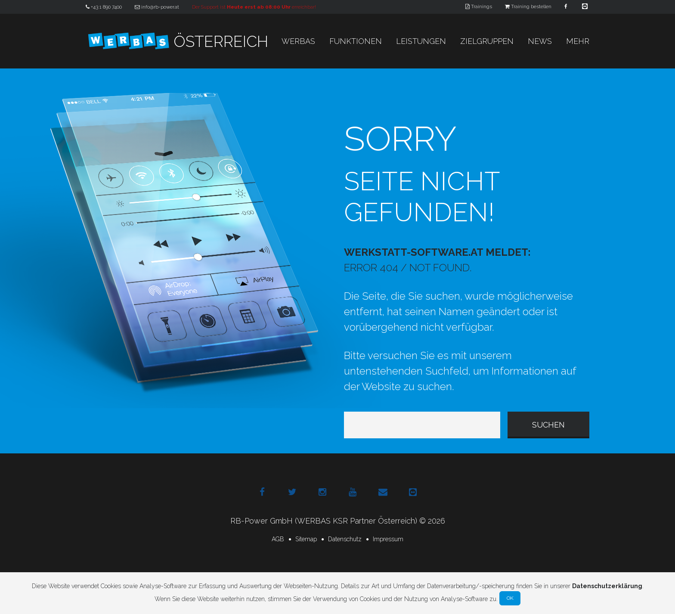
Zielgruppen (487, 41)
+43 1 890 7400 (104, 7)
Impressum (388, 539)
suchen (548, 424)
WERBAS (298, 41)
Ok (510, 598)
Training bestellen (528, 6)
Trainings (478, 6)
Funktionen (355, 41)
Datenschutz (345, 539)
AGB (278, 539)
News (540, 41)
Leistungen (421, 41)
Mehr (577, 41)
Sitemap (306, 539)
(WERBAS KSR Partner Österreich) (356, 520)
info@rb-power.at (157, 7)
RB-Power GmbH (261, 520)
